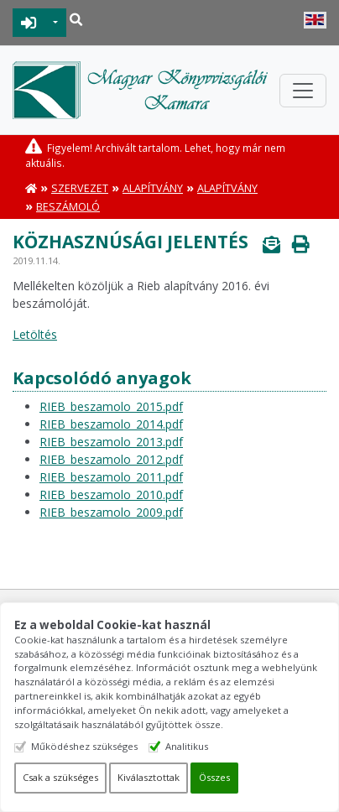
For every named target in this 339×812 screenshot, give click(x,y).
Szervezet (79, 188)
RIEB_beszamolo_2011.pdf (111, 477)
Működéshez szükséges (84, 746)
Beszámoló (68, 207)
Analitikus (186, 746)
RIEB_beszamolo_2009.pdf (111, 512)
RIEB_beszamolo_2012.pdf (111, 459)
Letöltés (35, 334)
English (315, 20)
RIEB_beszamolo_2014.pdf (111, 424)
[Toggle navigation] (302, 90)
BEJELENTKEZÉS (29, 22)
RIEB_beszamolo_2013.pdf (111, 442)
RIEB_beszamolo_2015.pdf (111, 406)
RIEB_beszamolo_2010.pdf (111, 494)
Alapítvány (153, 188)
